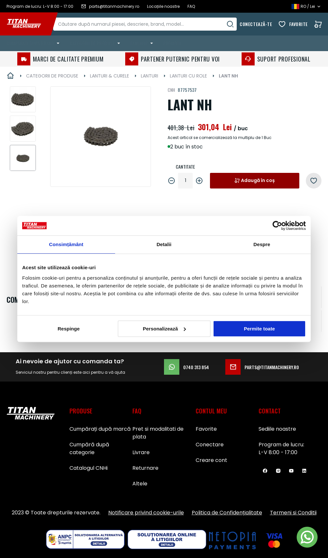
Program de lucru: (281, 444)
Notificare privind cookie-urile (146, 512)
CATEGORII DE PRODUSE (52, 76)
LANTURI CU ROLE (188, 76)
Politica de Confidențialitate (227, 512)
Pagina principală (10, 76)
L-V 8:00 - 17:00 (278, 452)
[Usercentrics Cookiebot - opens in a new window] (277, 225)
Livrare (141, 452)
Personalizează (164, 328)
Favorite (298, 24)
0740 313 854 (186, 367)
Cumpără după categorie (89, 448)
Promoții (172, 43)
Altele (139, 483)
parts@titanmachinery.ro (262, 367)
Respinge (69, 328)
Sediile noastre (277, 429)
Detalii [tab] (164, 244)
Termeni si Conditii (293, 512)
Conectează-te (256, 24)
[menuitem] (34, 43)
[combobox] (151, 24)
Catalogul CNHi (88, 468)
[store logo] (29, 24)
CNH (171, 89)
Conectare (210, 444)
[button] (23, 99)
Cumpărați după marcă (100, 429)
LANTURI (149, 76)
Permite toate (259, 328)
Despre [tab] (261, 244)
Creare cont (211, 460)
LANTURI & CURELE (109, 76)
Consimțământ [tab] (66, 244)
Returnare (145, 468)
